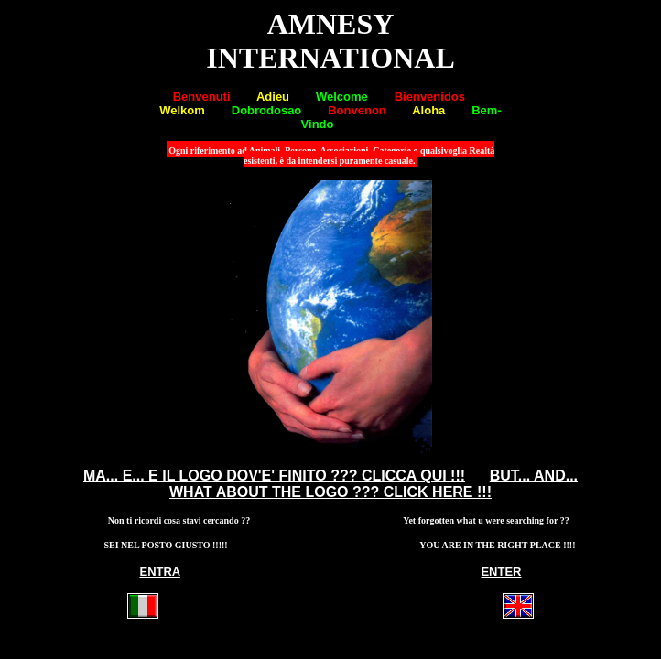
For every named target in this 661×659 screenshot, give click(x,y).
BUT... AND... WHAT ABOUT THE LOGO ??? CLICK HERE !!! (373, 484)
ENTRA (159, 571)
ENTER (501, 571)
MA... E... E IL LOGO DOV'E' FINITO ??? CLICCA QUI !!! (274, 475)
